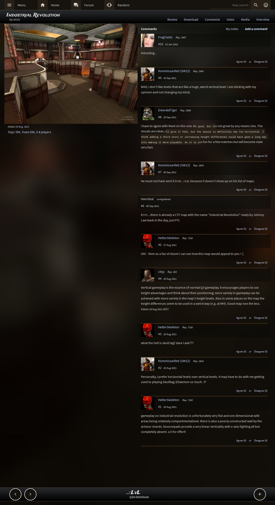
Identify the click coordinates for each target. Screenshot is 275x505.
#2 (160, 368)
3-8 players (43, 132)
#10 (160, 44)
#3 (160, 334)
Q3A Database (139, 497)
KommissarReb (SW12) (174, 71)
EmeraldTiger (167, 110)
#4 (160, 278)
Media (245, 19)
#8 (160, 117)
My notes (232, 29)
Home (55, 5)
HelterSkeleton (168, 238)
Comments (212, 19)
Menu (22, 5)
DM (18, 132)
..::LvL (134, 492)
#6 (142, 206)
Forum (89, 5)
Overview (262, 19)
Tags (11, 132)
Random (123, 5)
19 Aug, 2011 (22, 126)
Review (172, 19)
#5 (160, 245)
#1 (160, 407)
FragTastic (165, 37)
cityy (161, 271)
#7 (160, 172)
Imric (16, 19)
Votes (230, 19)
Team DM (28, 132)
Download (191, 19)
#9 (160, 78)
